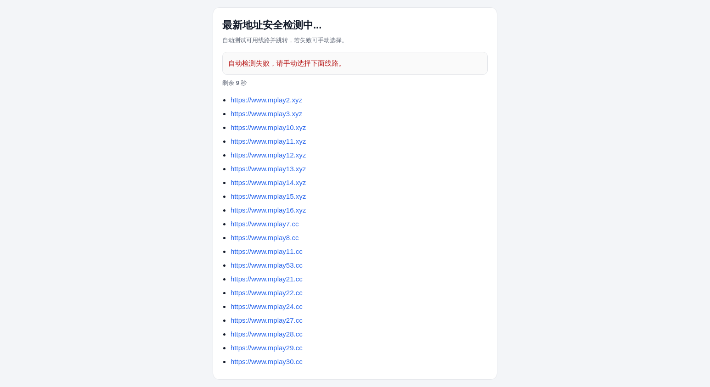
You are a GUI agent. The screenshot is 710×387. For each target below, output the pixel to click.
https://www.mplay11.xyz (268, 141)
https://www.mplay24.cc (267, 306)
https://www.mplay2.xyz (266, 100)
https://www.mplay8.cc (265, 237)
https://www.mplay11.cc (267, 251)
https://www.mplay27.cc (267, 320)
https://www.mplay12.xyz (268, 155)
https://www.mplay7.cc (265, 224)
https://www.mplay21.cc (267, 279)
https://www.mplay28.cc (267, 334)
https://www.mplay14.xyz (268, 182)
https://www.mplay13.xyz (268, 169)
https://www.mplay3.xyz (266, 114)
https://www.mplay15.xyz (268, 196)
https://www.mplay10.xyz (268, 127)
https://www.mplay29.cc (267, 348)
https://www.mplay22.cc (267, 293)
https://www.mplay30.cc (267, 361)
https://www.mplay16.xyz (268, 210)
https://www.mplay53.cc (267, 265)
